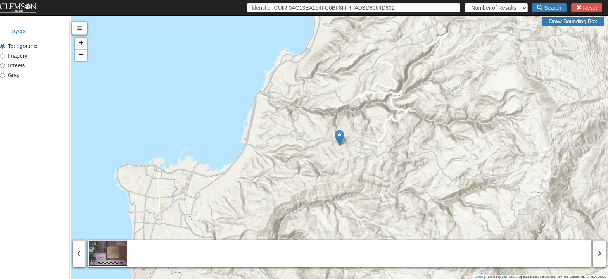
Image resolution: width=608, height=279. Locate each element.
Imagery (14, 56)
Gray (9, 75)
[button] (375, 138)
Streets (12, 65)
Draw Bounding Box (573, 21)
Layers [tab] (17, 31)
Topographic (18, 46)
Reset (586, 8)
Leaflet (479, 277)
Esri (504, 277)
